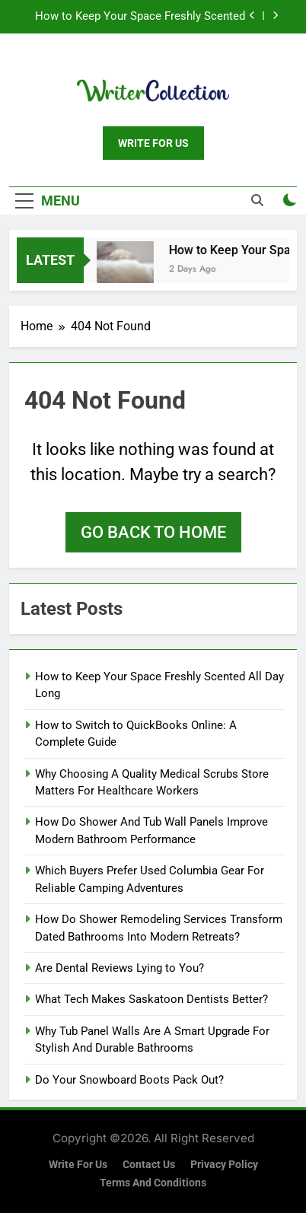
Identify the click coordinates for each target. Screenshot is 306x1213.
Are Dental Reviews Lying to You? (119, 968)
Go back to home (153, 532)
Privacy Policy (224, 1164)
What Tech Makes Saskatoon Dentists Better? (151, 999)
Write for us (78, 1164)
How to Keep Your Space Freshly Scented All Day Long (140, 17)
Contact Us (149, 1164)
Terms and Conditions (153, 1182)
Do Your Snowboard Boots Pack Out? (129, 1080)
